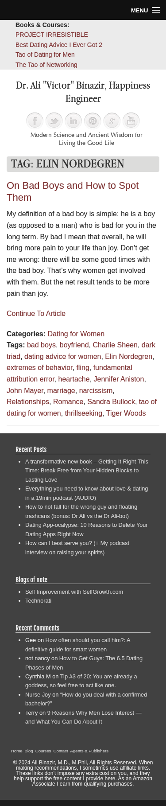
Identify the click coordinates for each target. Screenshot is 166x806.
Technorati (38, 600)
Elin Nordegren (128, 356)
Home (17, 750)
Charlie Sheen (115, 345)
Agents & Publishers (89, 750)
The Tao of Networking (46, 64)
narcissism (96, 390)
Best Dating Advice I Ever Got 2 (58, 44)
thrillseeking (83, 413)
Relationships (28, 401)
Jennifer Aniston (119, 379)
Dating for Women (75, 334)
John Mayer (25, 390)
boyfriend (74, 345)
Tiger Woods (126, 413)
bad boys (41, 345)
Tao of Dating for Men (45, 54)
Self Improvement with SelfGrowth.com (74, 591)
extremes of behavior (40, 367)
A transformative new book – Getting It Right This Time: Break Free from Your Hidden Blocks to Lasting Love (86, 470)
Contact (61, 750)
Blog (29, 750)
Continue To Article (36, 313)
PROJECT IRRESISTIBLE (51, 34)
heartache (74, 379)
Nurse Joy (38, 694)
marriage (61, 390)
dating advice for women (62, 356)
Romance (68, 401)
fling (82, 367)
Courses (43, 750)
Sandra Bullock (111, 401)
